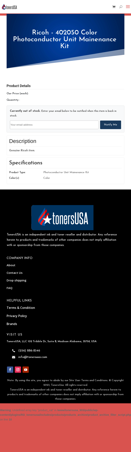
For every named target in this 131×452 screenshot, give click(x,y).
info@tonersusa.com (32, 357)
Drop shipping (16, 280)
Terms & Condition (21, 308)
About (11, 265)
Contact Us (15, 273)
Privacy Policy (17, 316)
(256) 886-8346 (29, 350)
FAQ (9, 288)
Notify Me (110, 124)
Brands (12, 324)
